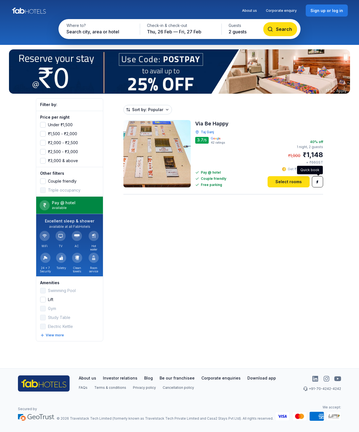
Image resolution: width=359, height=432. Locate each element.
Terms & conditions (110, 387)
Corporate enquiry (281, 10)
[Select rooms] (289, 181)
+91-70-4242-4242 (322, 389)
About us (249, 10)
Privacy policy (144, 387)
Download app (261, 378)
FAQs (83, 387)
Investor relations (120, 378)
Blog (148, 378)
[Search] (280, 29)
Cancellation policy (178, 387)
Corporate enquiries (221, 378)
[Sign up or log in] (327, 10)
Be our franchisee (177, 378)
